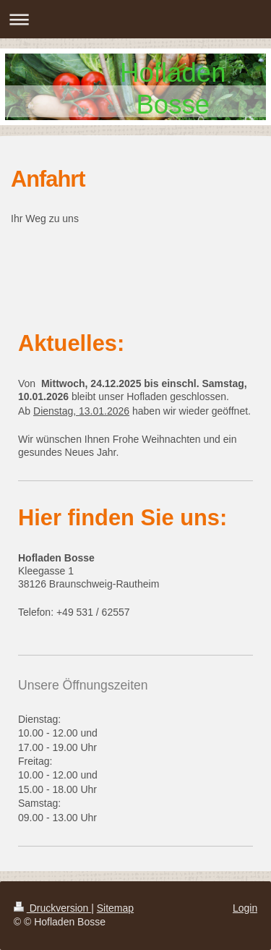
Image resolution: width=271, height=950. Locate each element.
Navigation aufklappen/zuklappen (135, 19)
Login (245, 908)
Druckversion (52, 908)
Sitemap (115, 908)
